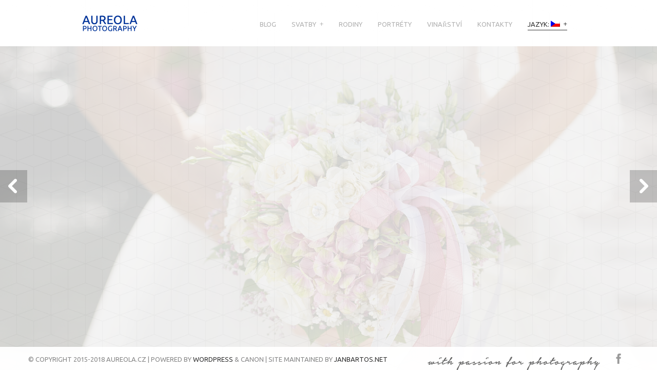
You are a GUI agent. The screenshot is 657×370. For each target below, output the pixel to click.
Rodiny (350, 24)
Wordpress (213, 359)
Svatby (304, 24)
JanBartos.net (361, 359)
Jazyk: (544, 24)
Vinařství (444, 24)
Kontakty (494, 24)
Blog (268, 24)
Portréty (395, 24)
